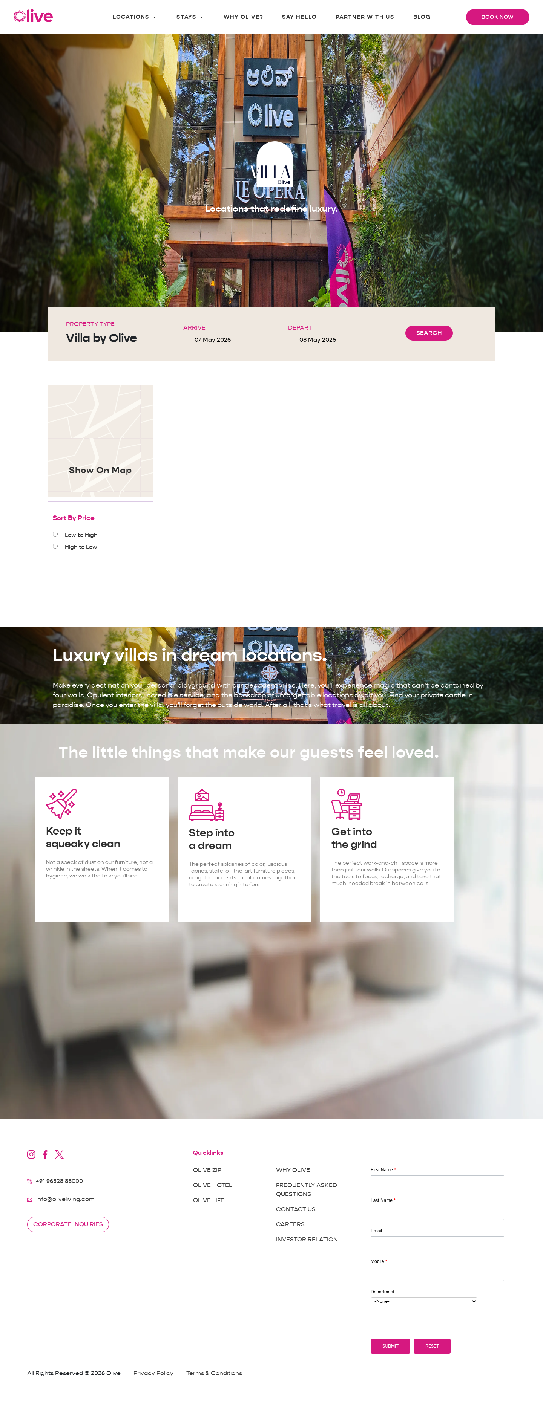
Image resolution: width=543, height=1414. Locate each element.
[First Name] (437, 1182)
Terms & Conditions (214, 1373)
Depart (300, 328)
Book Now (498, 17)
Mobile (379, 1261)
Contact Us (296, 1209)
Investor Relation (307, 1239)
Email (376, 1231)
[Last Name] (437, 1213)
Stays (190, 17)
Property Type (90, 324)
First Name (383, 1169)
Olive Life (208, 1200)
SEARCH (429, 333)
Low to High (81, 535)
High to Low (81, 547)
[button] (390, 1346)
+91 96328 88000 (59, 1181)
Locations (135, 17)
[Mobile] (437, 1274)
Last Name (383, 1200)
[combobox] (424, 1301)
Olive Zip (207, 1170)
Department (382, 1292)
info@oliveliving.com (65, 1199)
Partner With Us (365, 17)
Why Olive (293, 1170)
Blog (422, 17)
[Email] (437, 1243)
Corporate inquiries (68, 1224)
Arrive (194, 328)
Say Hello (299, 17)
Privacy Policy (153, 1373)
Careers (290, 1224)
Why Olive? (243, 17)
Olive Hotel (212, 1185)
